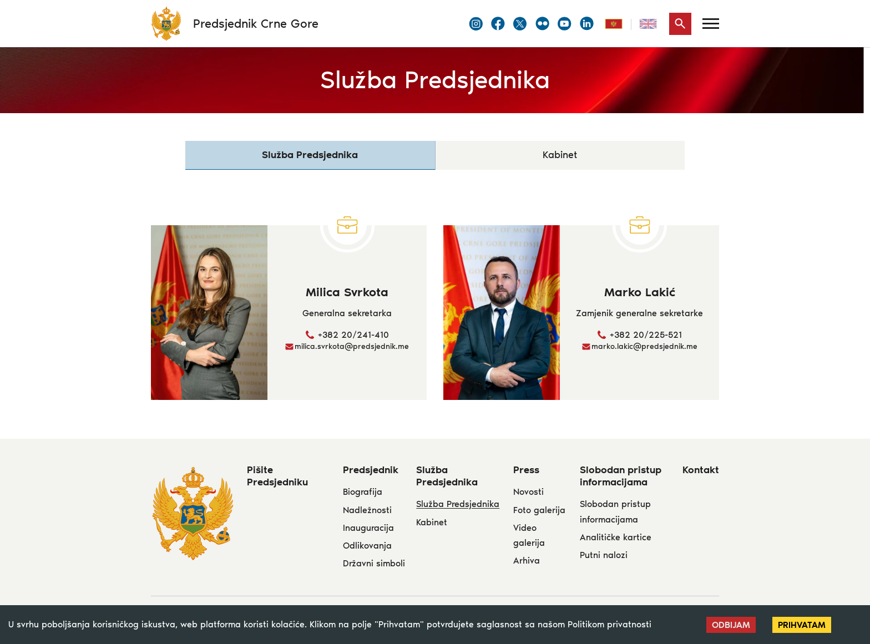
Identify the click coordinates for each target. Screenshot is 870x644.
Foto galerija (539, 510)
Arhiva (526, 561)
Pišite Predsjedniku (277, 476)
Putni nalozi (604, 555)
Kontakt (700, 470)
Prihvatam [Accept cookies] (802, 625)
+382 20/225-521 (646, 335)
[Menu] (710, 23)
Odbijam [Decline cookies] (731, 625)
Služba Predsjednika (457, 504)
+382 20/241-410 (353, 335)
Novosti (528, 492)
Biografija (362, 492)
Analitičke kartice (615, 538)
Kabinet (560, 155)
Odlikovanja (367, 546)
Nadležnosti (367, 510)
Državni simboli (374, 564)
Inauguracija (368, 528)
